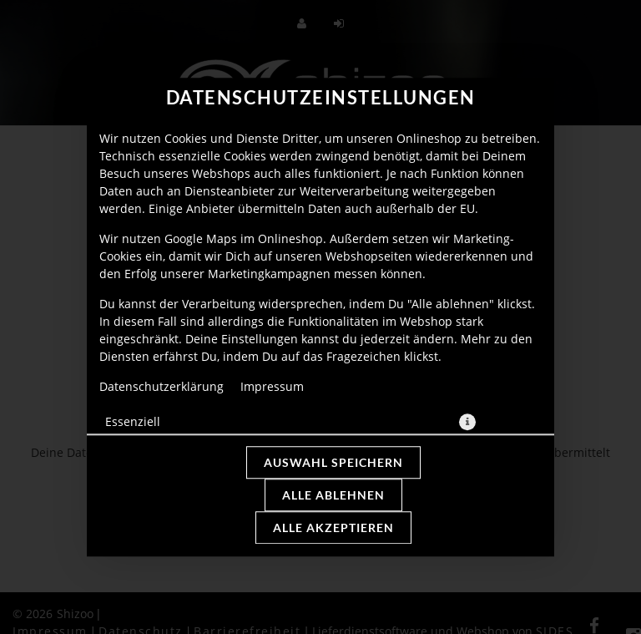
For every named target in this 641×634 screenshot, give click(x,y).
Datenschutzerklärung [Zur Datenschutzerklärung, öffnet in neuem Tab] (161, 386)
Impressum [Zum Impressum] (272, 386)
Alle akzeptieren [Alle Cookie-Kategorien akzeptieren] (333, 527)
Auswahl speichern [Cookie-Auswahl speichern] (333, 462)
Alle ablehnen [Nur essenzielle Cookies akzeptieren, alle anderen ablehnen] (333, 495)
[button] (467, 421)
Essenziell (132, 421)
